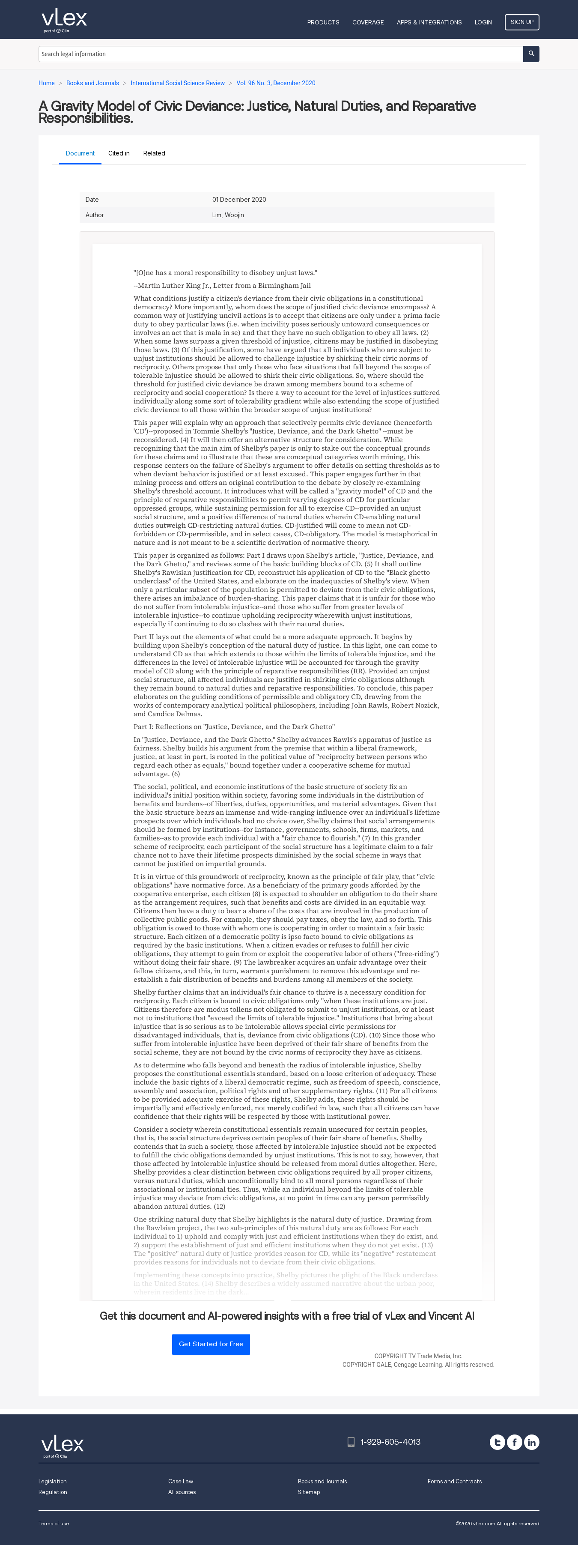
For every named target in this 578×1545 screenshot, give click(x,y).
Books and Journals (322, 1481)
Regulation (53, 1492)
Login (483, 22)
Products (323, 22)
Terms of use (54, 1523)
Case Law (180, 1481)
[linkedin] (531, 1442)
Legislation (53, 1481)
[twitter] (497, 1442)
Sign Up (522, 21)
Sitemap (309, 1492)
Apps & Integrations (429, 22)
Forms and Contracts (455, 1481)
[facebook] (514, 1442)
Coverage (368, 22)
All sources (182, 1492)
